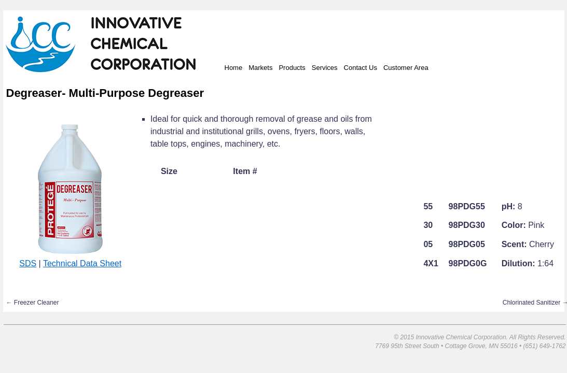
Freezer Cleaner (32, 302)
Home (234, 67)
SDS (27, 263)
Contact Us (360, 67)
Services (325, 67)
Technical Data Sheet (82, 263)
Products (292, 67)
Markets (260, 67)
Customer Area (405, 67)
